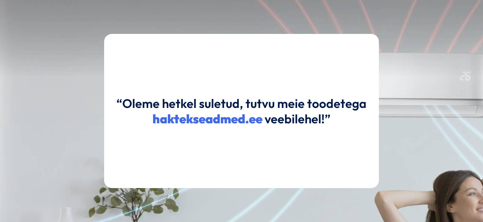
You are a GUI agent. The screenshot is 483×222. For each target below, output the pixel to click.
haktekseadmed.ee (207, 118)
